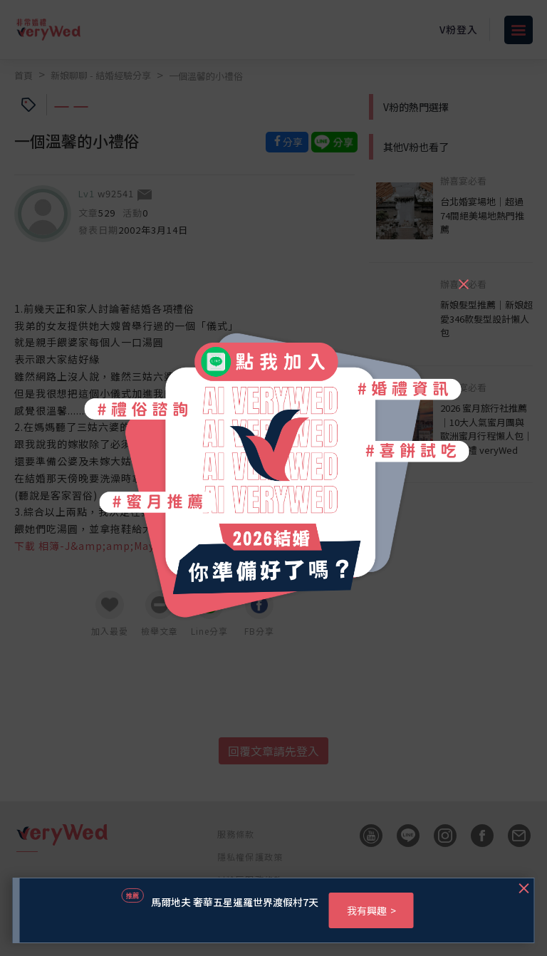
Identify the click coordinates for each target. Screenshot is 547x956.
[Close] (463, 278)
